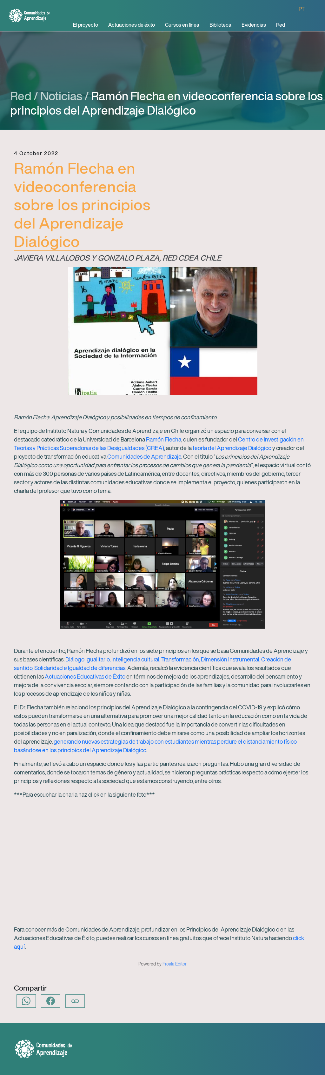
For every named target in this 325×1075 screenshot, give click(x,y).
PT (302, 9)
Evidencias (254, 25)
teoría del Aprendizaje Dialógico (232, 448)
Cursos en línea (182, 25)
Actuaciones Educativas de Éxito (85, 676)
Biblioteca (220, 25)
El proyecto (85, 25)
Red (280, 25)
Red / (24, 96)
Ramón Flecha (163, 439)
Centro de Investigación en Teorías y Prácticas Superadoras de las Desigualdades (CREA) (159, 443)
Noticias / (64, 96)
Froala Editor (174, 963)
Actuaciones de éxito (131, 25)
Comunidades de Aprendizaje (144, 456)
